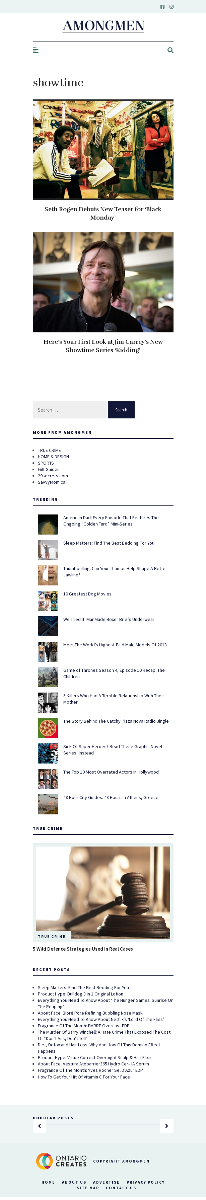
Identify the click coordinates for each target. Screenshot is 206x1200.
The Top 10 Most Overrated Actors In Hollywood (111, 772)
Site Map (88, 1187)
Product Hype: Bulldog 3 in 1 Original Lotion (80, 994)
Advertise (106, 1182)
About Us (74, 1182)
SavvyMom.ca (51, 482)
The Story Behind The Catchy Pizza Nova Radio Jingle (116, 721)
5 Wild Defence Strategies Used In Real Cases (83, 949)
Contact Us (121, 1187)
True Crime (52, 936)
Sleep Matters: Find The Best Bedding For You (108, 543)
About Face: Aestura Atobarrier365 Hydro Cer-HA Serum (93, 1064)
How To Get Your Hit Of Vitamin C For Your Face (84, 1077)
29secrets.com (53, 476)
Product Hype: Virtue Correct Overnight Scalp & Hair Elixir (94, 1057)
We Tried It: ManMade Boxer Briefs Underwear (108, 619)
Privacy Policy (146, 1182)
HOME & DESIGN (53, 457)
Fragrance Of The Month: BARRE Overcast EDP (84, 1026)
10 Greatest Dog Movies (87, 594)
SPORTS (46, 463)
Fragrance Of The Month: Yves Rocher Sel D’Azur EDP (90, 1070)
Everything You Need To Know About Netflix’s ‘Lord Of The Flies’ (101, 1019)
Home (48, 1182)
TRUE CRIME (49, 450)
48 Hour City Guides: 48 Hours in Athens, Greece (110, 797)
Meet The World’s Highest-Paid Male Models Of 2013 (115, 645)
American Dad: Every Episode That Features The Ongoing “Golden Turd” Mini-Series (111, 520)
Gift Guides (49, 469)
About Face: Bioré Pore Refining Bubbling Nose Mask (90, 1013)
